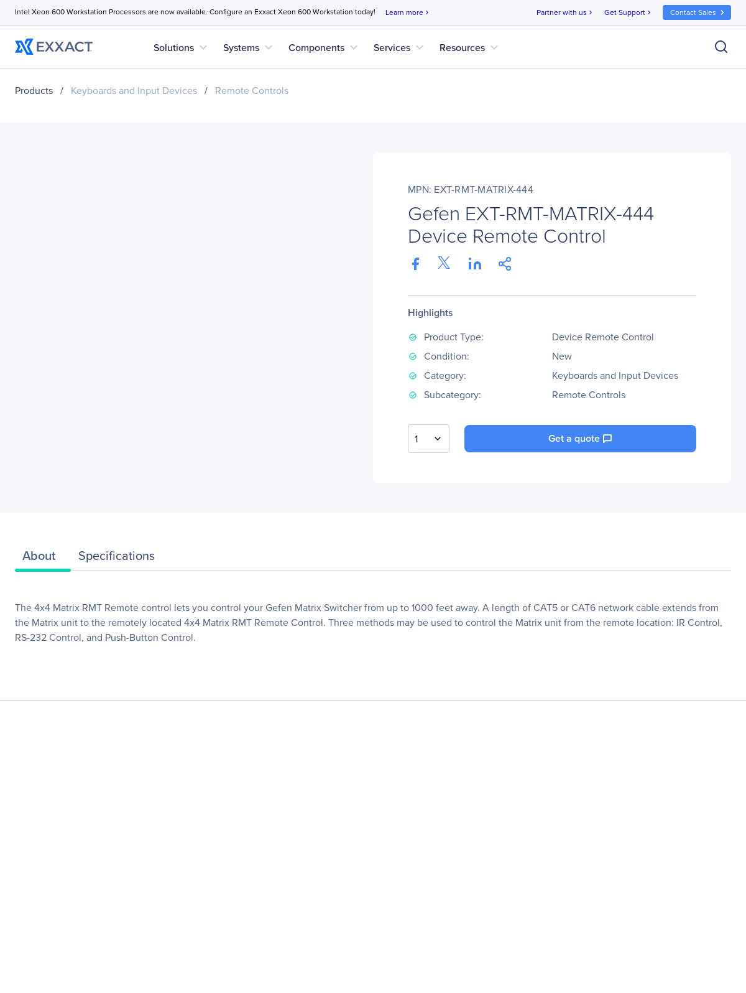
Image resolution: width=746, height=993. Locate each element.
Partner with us (565, 13)
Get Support (628, 13)
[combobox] (428, 438)
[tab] (43, 559)
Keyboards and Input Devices (134, 90)
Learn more (408, 13)
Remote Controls (251, 90)
